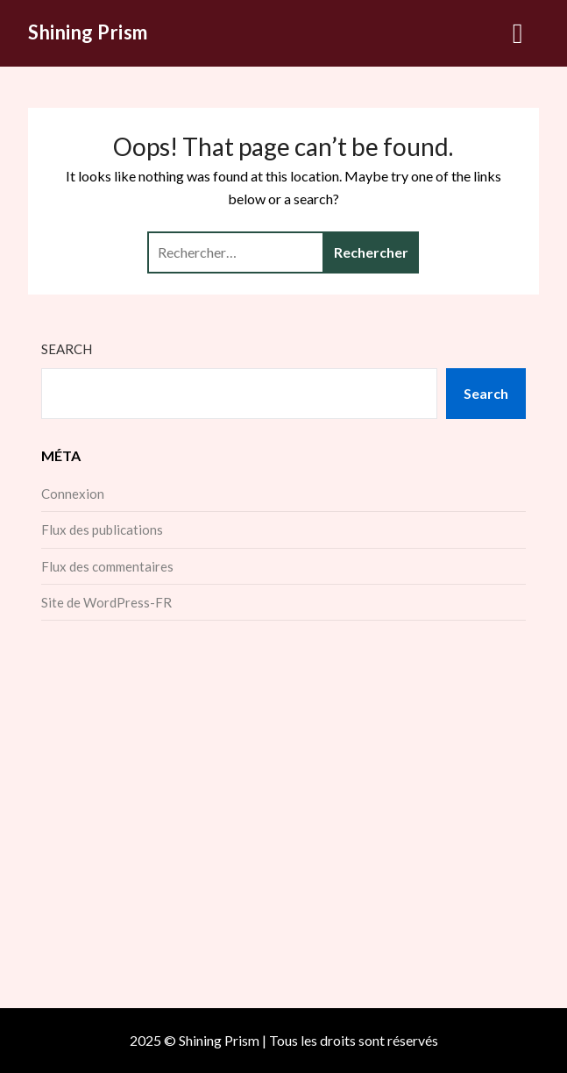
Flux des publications (102, 529)
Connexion (72, 493)
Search (66, 349)
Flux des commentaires (107, 566)
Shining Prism (88, 32)
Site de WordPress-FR (106, 602)
